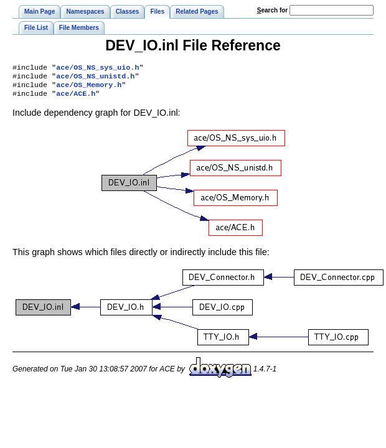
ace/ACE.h (75, 98)
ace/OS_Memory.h (88, 88)
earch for (272, 10)
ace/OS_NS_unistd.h (95, 78)
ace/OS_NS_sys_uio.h (97, 68)
